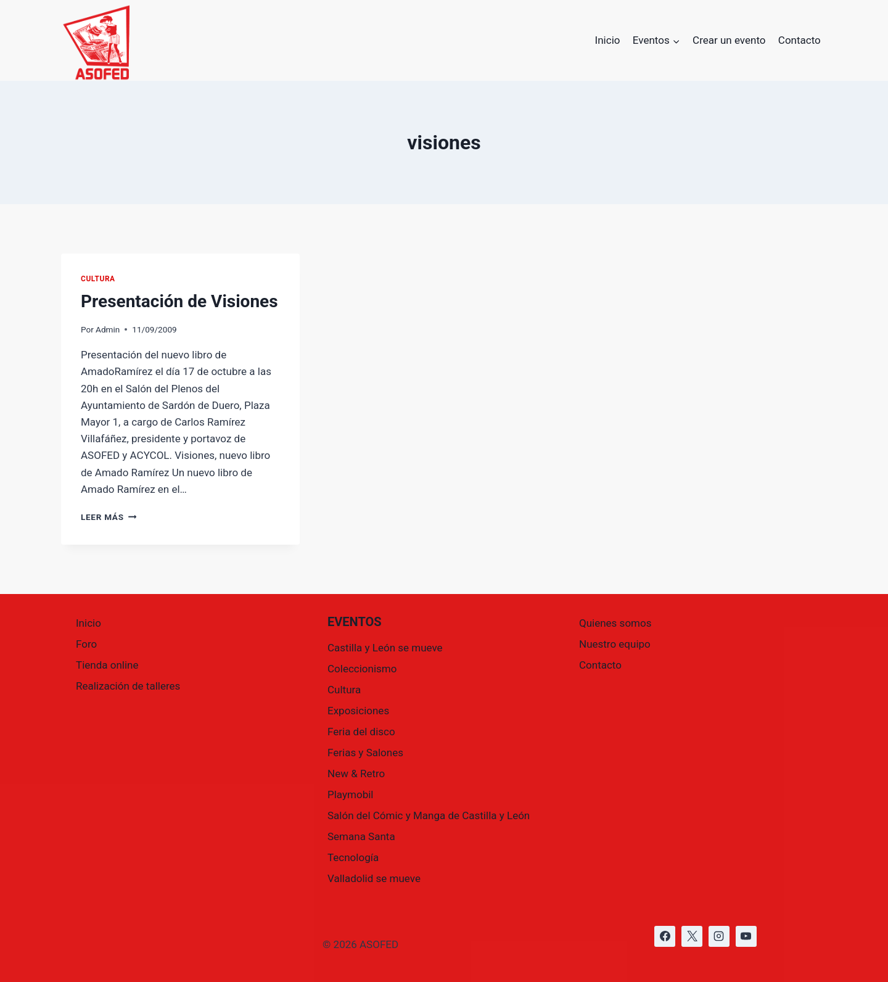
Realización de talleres (128, 686)
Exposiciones (358, 710)
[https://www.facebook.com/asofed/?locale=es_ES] (664, 936)
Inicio (607, 40)
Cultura (98, 278)
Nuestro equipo (615, 644)
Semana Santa (361, 836)
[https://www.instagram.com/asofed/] (719, 936)
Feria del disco (361, 731)
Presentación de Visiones (179, 301)
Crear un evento (729, 40)
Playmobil (350, 794)
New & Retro (356, 773)
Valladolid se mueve (374, 878)
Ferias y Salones (365, 752)
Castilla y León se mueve (385, 648)
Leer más (108, 517)
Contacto (799, 40)
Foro (86, 644)
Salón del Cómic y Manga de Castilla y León (428, 815)
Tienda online (107, 665)
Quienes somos (615, 623)
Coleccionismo (362, 668)
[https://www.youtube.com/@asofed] (746, 936)
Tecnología (353, 857)
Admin (108, 329)
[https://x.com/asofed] (691, 936)
